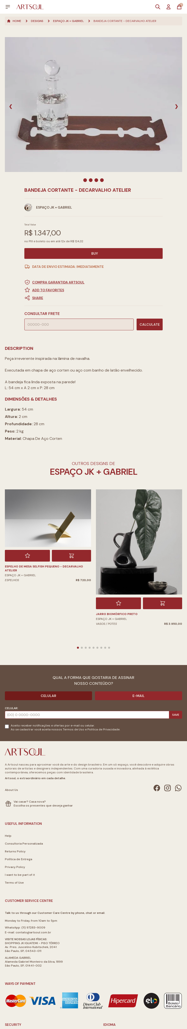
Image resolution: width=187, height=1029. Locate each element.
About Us (11, 790)
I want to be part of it (20, 875)
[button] (93, 298)
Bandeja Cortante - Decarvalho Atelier (125, 21)
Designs (37, 21)
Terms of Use (14, 883)
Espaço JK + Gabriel (68, 21)
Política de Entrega (18, 859)
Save (175, 715)
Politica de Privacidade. (103, 729)
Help (8, 836)
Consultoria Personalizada (24, 844)
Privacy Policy (15, 867)
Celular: (11, 708)
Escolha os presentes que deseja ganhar (43, 805)
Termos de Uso (73, 729)
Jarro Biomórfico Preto (117, 614)
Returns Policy (15, 851)
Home (14, 21)
